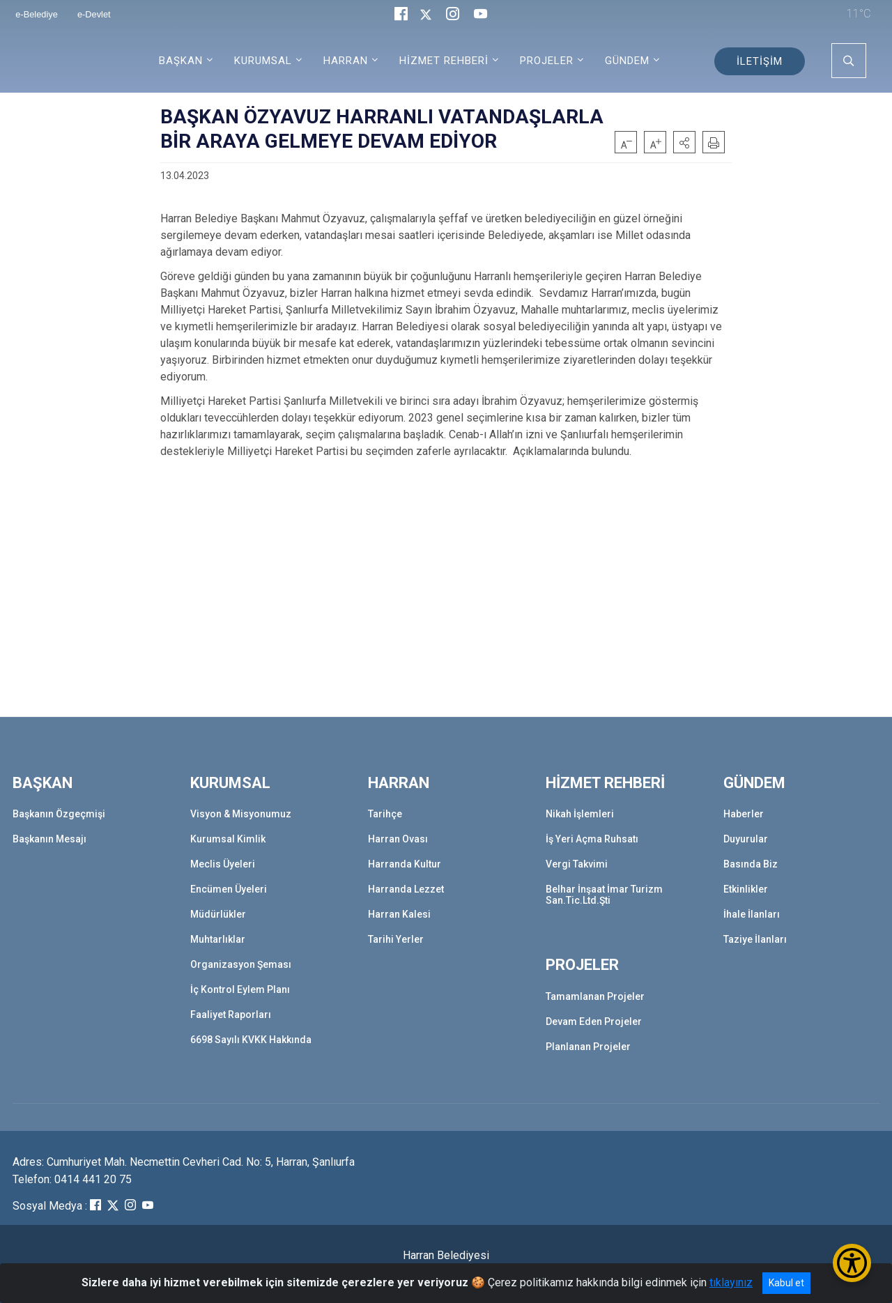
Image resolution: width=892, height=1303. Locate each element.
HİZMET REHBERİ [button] (444, 60)
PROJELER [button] (547, 60)
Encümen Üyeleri (228, 889)
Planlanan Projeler (588, 1046)
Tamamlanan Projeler (595, 996)
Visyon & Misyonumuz (240, 813)
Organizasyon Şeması (240, 964)
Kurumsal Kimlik (228, 839)
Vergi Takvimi (577, 864)
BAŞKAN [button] (181, 60)
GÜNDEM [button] (627, 60)
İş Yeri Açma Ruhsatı (592, 839)
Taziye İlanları (755, 939)
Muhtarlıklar (217, 939)
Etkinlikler (745, 889)
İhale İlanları (751, 914)
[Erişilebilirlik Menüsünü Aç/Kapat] (852, 1263)
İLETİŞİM (760, 61)
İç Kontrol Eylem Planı (240, 989)
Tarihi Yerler (396, 939)
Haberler (743, 813)
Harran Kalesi (399, 914)
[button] (684, 142)
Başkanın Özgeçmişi (59, 813)
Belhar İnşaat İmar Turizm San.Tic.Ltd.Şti (604, 895)
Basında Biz (750, 864)
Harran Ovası (398, 839)
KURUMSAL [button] (263, 60)
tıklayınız (731, 1282)
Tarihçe (385, 813)
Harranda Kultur (404, 864)
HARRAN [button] (345, 60)
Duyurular (745, 839)
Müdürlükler (218, 914)
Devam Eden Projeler (594, 1021)
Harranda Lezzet (406, 889)
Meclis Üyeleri (222, 864)
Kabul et (786, 1282)
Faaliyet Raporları (230, 1014)
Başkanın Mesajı (49, 839)
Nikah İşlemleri (580, 813)
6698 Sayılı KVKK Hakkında (251, 1039)
